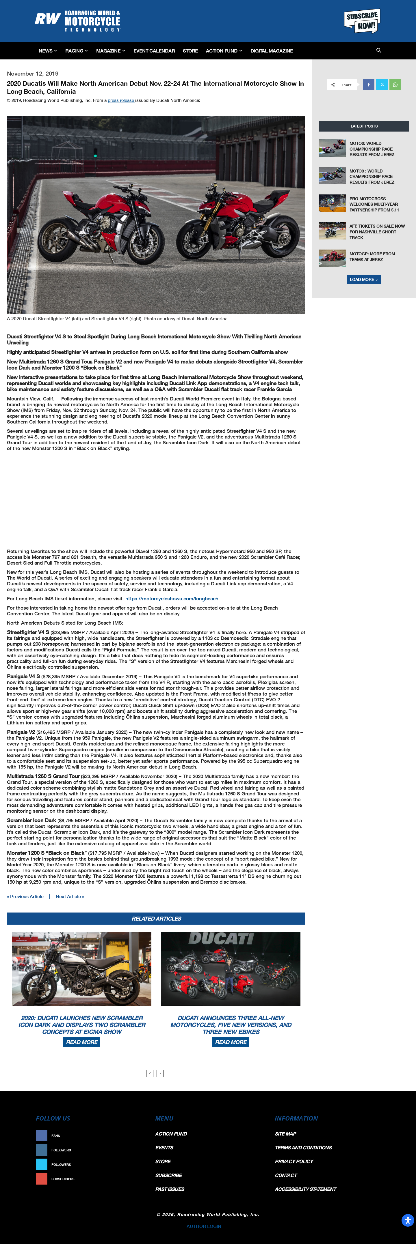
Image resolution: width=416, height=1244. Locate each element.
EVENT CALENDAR (154, 50)
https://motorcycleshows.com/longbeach (171, 598)
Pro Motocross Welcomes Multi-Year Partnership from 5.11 (374, 204)
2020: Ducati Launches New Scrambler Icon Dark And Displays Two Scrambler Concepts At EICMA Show (81, 1024)
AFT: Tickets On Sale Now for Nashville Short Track (377, 232)
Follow (134, 1150)
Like (137, 1136)
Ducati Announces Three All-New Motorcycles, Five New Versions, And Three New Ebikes (230, 1024)
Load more (364, 279)
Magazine (110, 50)
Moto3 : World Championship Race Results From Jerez (372, 176)
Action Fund (224, 50)
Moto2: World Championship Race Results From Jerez (372, 149)
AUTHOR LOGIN (204, 1226)
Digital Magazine (271, 50)
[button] (378, 51)
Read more (81, 1042)
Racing (76, 50)
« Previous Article (25, 896)
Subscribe (132, 1179)
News (48, 50)
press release (121, 100)
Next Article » (70, 896)
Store (190, 50)
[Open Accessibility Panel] (408, 1220)
